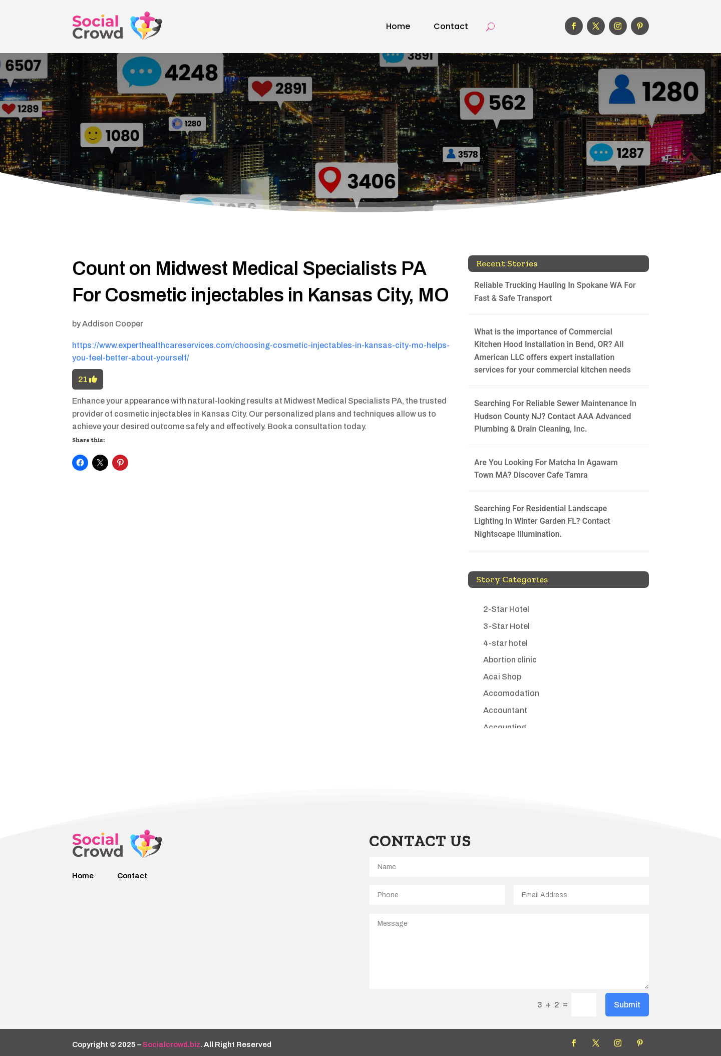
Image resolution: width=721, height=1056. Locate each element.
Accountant (505, 710)
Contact (451, 26)
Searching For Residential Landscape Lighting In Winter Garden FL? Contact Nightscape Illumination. (542, 521)
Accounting (504, 727)
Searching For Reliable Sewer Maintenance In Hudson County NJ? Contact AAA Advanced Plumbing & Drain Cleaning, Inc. (555, 416)
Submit (627, 1004)
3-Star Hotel (506, 626)
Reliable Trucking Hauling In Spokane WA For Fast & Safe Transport (555, 291)
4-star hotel (505, 643)
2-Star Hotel (506, 609)
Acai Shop (502, 676)
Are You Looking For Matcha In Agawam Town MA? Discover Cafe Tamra (546, 469)
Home (398, 26)
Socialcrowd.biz (171, 1044)
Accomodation (511, 693)
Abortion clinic (510, 659)
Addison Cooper (112, 323)
